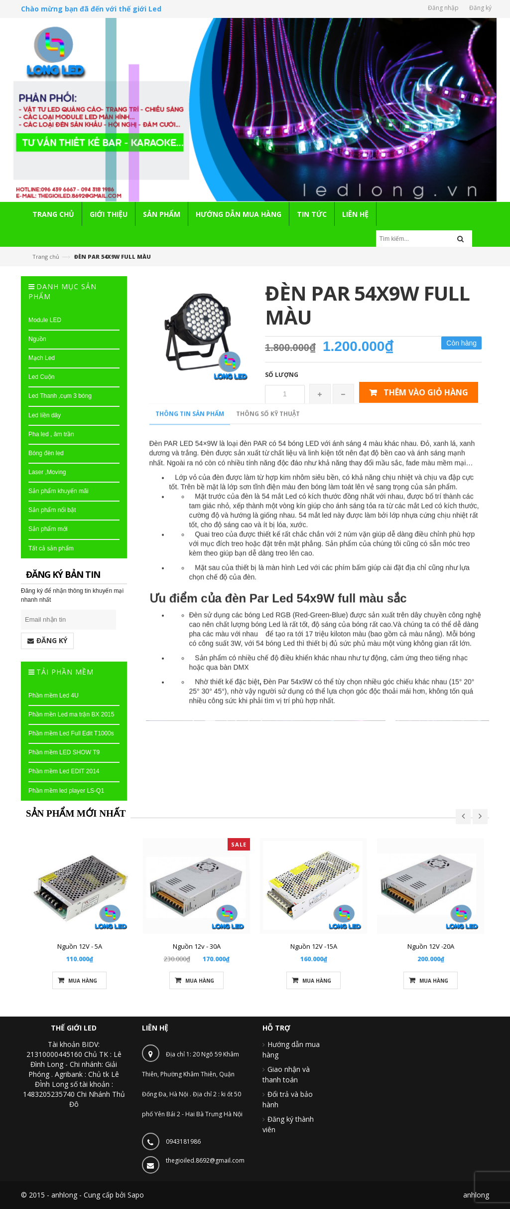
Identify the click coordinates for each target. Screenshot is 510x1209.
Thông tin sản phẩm (189, 794)
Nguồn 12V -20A (430, 946)
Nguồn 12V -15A (313, 946)
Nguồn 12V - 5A (79, 946)
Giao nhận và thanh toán (286, 1074)
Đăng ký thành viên (288, 1124)
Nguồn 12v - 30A (197, 946)
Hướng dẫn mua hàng (291, 1049)
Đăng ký (480, 7)
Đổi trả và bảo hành (287, 1099)
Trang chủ (45, 256)
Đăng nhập (443, 7)
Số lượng (281, 374)
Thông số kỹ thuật (268, 794)
